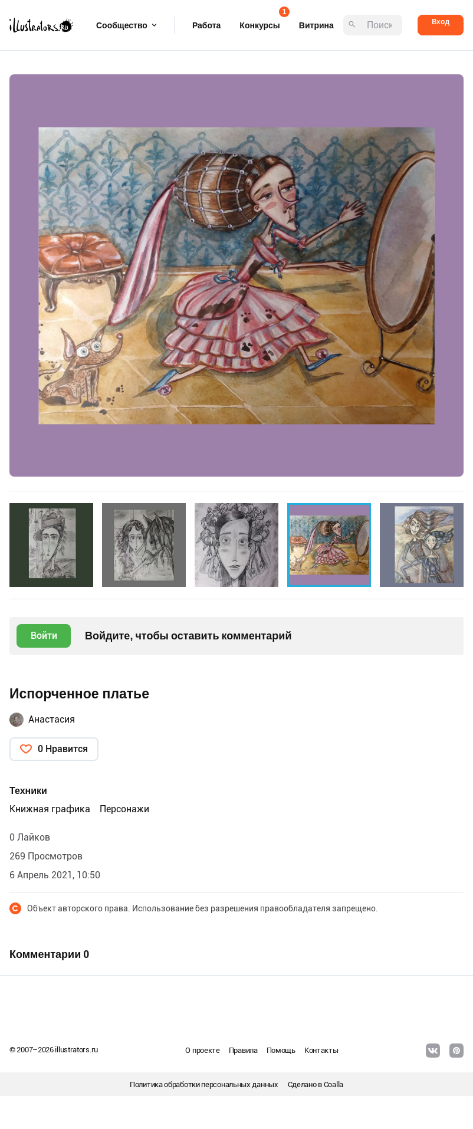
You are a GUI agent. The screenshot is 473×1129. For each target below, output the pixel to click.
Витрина (316, 25)
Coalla (333, 1084)
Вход (440, 21)
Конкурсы (259, 21)
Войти (44, 635)
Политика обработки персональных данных (204, 1084)
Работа (206, 25)
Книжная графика (49, 809)
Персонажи (124, 809)
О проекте (202, 1050)
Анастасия (51, 719)
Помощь (281, 1050)
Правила (243, 1050)
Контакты (321, 1050)
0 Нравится (63, 748)
